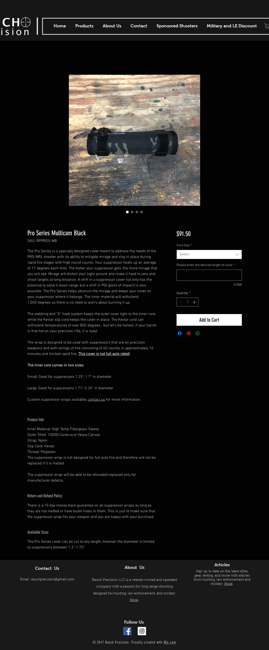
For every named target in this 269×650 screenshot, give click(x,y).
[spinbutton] (187, 302)
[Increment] (195, 302)
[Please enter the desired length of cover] (209, 275)
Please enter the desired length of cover (206, 265)
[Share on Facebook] (180, 333)
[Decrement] (180, 302)
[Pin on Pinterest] (189, 333)
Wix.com (170, 642)
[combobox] (209, 254)
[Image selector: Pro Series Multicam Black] (127, 212)
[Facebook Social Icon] (127, 631)
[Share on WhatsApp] (198, 333)
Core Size (184, 245)
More (134, 600)
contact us (96, 399)
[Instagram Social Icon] (142, 631)
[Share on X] (207, 333)
